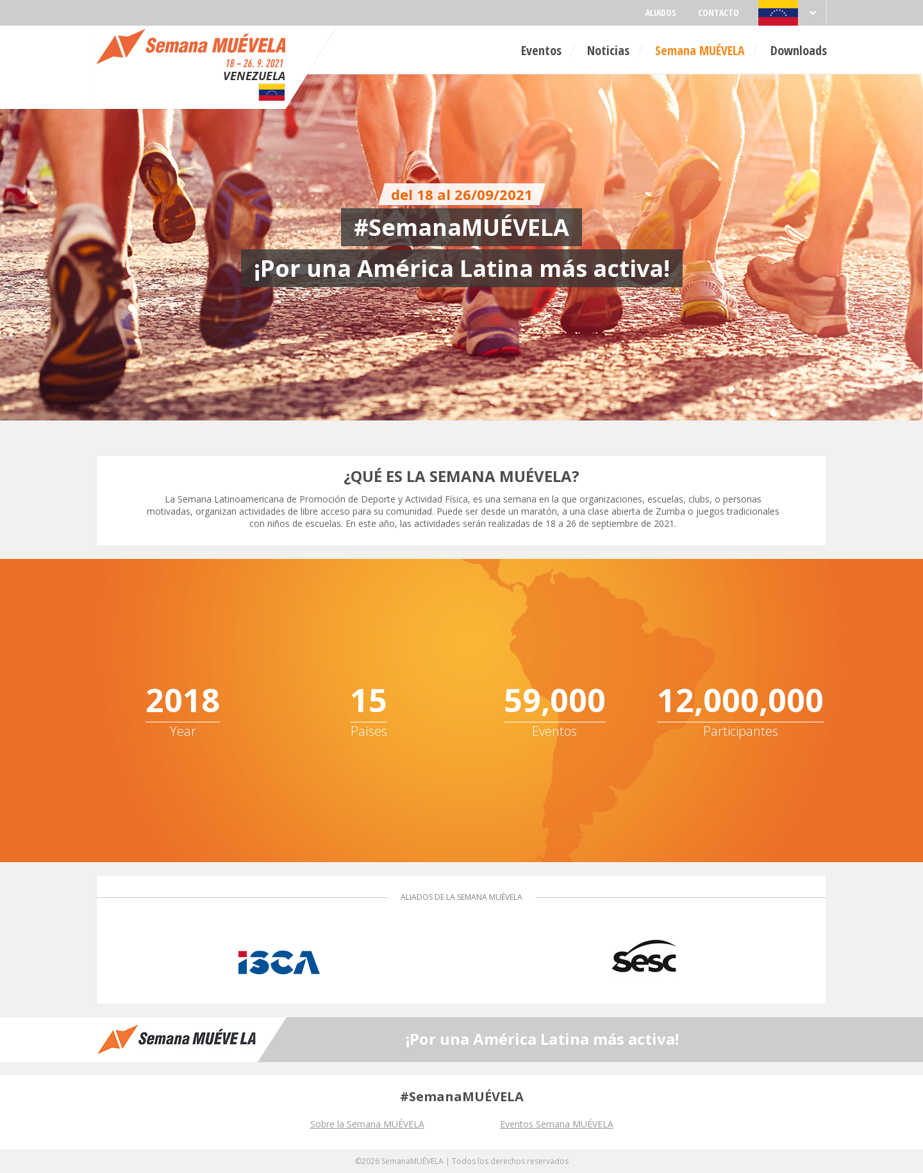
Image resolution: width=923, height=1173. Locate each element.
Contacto (718, 12)
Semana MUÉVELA (700, 50)
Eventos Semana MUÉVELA (556, 1124)
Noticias (608, 50)
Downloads (798, 50)
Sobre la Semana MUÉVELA (367, 1124)
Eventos (541, 50)
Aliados (660, 12)
